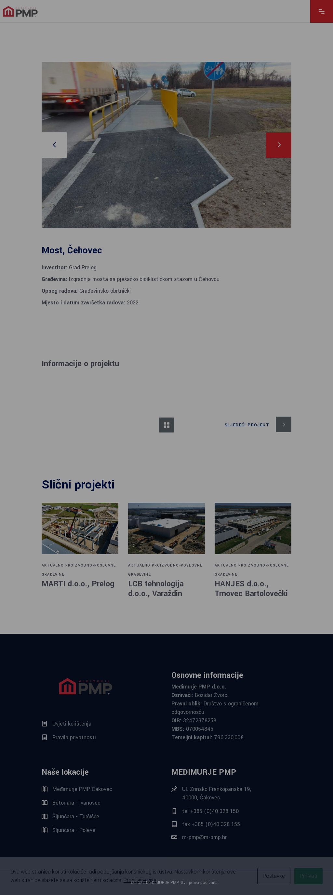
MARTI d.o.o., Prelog (78, 584)
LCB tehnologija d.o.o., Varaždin (156, 589)
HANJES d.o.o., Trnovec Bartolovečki (251, 589)
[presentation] (54, 145)
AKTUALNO (53, 565)
